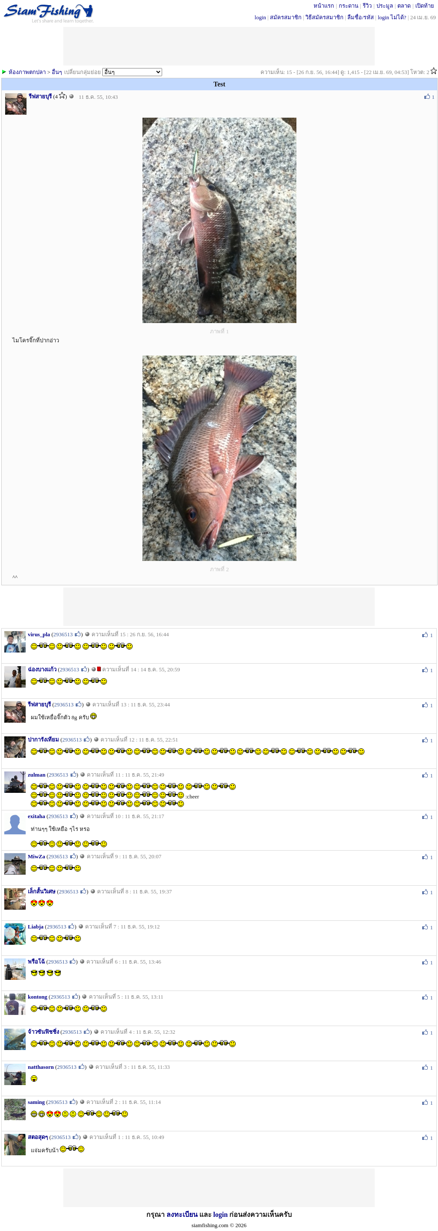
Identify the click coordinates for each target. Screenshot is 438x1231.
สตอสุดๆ (38, 1137)
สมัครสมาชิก (286, 17)
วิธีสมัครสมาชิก (324, 17)
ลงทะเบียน (182, 1214)
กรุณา (156, 1214)
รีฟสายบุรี (40, 96)
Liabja (36, 926)
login (260, 17)
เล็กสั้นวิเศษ (42, 891)
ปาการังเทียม (43, 739)
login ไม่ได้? (392, 17)
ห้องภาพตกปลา (27, 72)
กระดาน (348, 6)
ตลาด (404, 6)
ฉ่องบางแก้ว (42, 669)
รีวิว (367, 6)
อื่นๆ (57, 72)
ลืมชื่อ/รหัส (360, 17)
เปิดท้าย (424, 6)
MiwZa (36, 856)
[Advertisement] (219, 606)
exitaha (36, 816)
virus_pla (39, 634)
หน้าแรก (324, 6)
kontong (37, 997)
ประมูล (384, 6)
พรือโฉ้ (36, 961)
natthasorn (41, 1067)
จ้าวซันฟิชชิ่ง (43, 1032)
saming (36, 1102)
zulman (36, 774)
